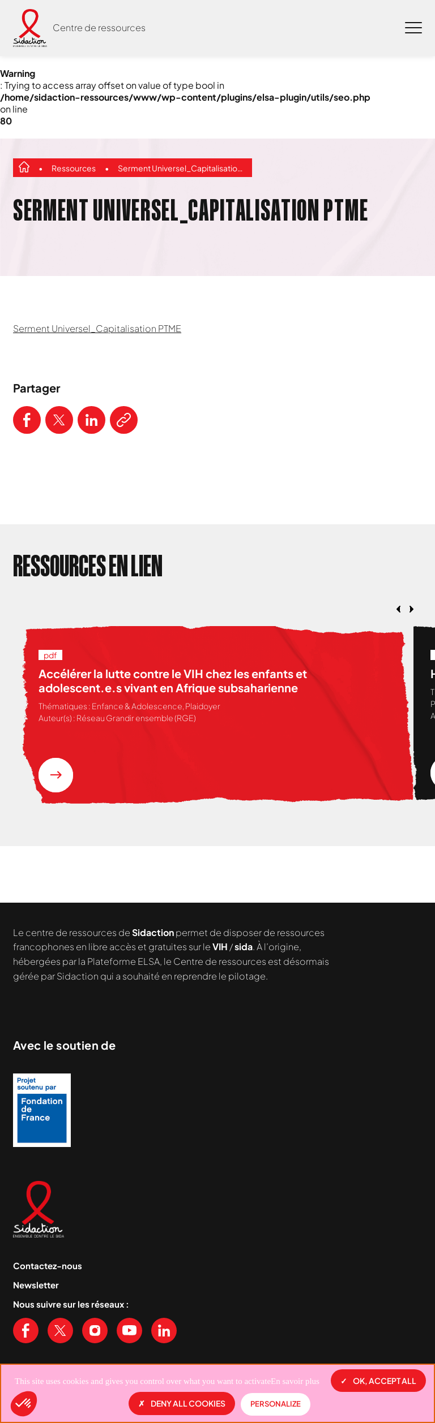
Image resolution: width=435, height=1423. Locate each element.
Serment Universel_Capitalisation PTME (182, 168)
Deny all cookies (181, 1403)
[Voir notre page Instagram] (95, 1330)
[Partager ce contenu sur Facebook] (27, 420)
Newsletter (36, 1284)
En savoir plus (295, 1381)
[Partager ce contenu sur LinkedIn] (91, 420)
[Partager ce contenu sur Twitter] (59, 420)
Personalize (275, 1403)
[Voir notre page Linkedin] (164, 1330)
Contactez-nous (47, 1265)
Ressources (74, 168)
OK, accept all (378, 1380)
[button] (23, 1403)
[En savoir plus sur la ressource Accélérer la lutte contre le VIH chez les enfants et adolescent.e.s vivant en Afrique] (56, 775)
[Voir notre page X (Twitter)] (60, 1330)
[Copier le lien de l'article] (124, 420)
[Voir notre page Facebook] (26, 1330)
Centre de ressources (99, 27)
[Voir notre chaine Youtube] (129, 1330)
